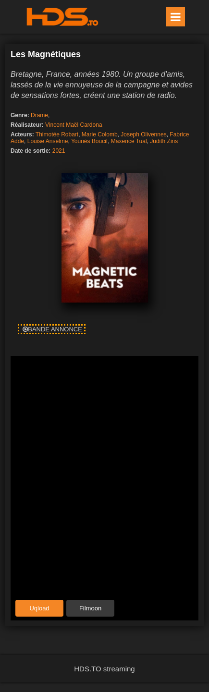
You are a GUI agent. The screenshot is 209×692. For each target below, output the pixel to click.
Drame (39, 115)
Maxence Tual (129, 141)
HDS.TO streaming (104, 669)
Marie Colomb (100, 134)
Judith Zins (164, 141)
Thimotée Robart (57, 134)
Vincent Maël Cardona (73, 124)
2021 (58, 150)
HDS (62, 17)
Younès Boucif (89, 141)
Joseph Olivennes (143, 134)
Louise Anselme (47, 141)
